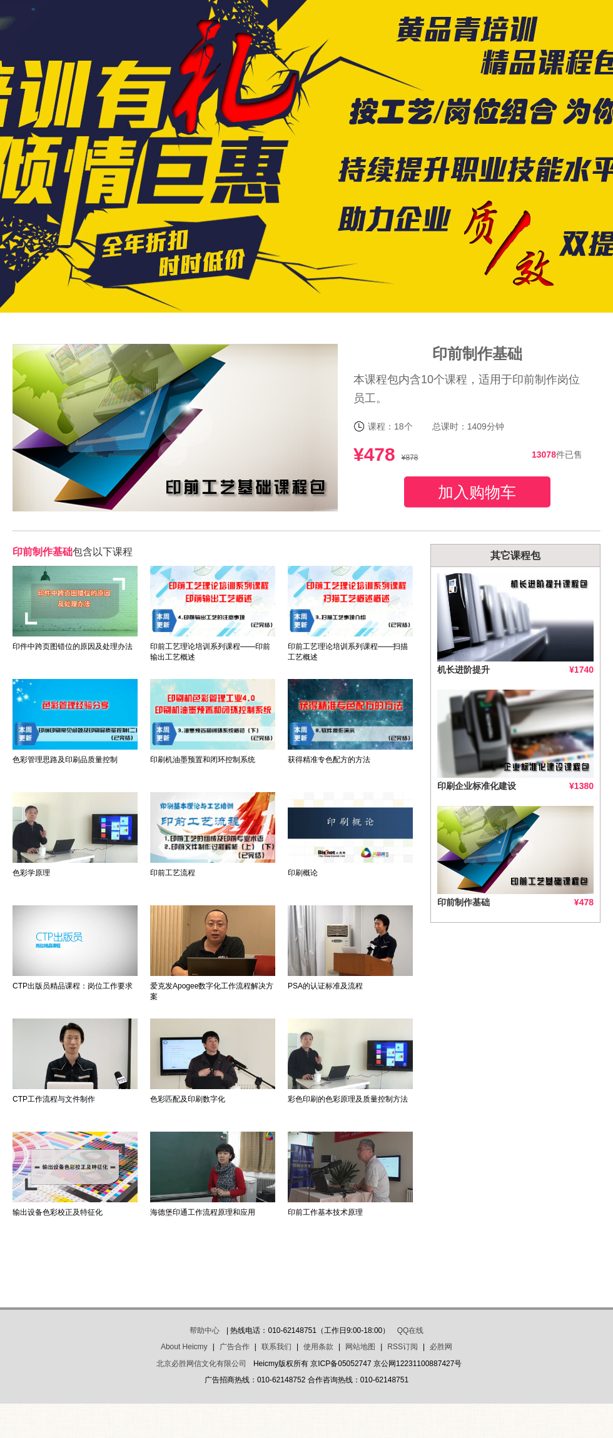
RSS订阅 (402, 1346)
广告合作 (235, 1346)
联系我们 (276, 1346)
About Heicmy (184, 1346)
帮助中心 (205, 1330)
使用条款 (318, 1346)
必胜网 (441, 1346)
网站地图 (360, 1346)
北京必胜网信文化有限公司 (201, 1363)
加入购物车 (477, 492)
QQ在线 (410, 1330)
